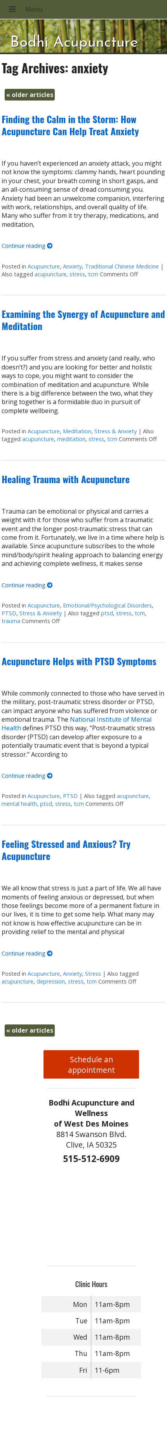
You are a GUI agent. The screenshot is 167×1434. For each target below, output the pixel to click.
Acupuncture (44, 266)
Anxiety (72, 266)
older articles (29, 94)
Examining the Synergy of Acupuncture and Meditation (83, 320)
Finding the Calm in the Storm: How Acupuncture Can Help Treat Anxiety (70, 125)
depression (51, 981)
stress (77, 274)
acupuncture (50, 274)
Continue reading (27, 245)
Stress (93, 973)
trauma (11, 621)
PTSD (9, 613)
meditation (71, 439)
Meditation (77, 431)
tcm (93, 274)
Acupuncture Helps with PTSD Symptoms (79, 661)
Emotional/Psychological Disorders (107, 605)
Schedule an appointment (91, 1064)
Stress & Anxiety (115, 431)
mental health (19, 803)
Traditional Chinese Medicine (122, 266)
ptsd (107, 613)
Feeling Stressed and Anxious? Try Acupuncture (66, 850)
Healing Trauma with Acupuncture (65, 479)
